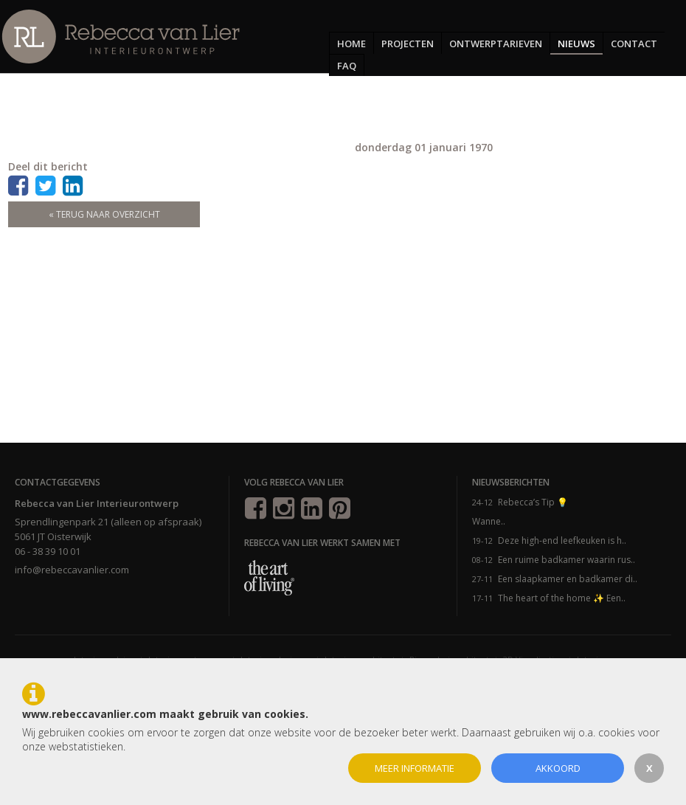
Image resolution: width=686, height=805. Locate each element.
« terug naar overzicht (104, 214)
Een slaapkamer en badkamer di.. (567, 579)
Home (351, 43)
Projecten (407, 43)
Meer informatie (414, 768)
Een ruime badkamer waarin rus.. (566, 559)
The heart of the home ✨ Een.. (562, 598)
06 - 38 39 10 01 (47, 551)
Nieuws (576, 43)
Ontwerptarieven (495, 43)
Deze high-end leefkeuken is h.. (562, 540)
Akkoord (558, 768)
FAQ (346, 65)
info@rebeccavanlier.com (72, 569)
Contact (634, 43)
